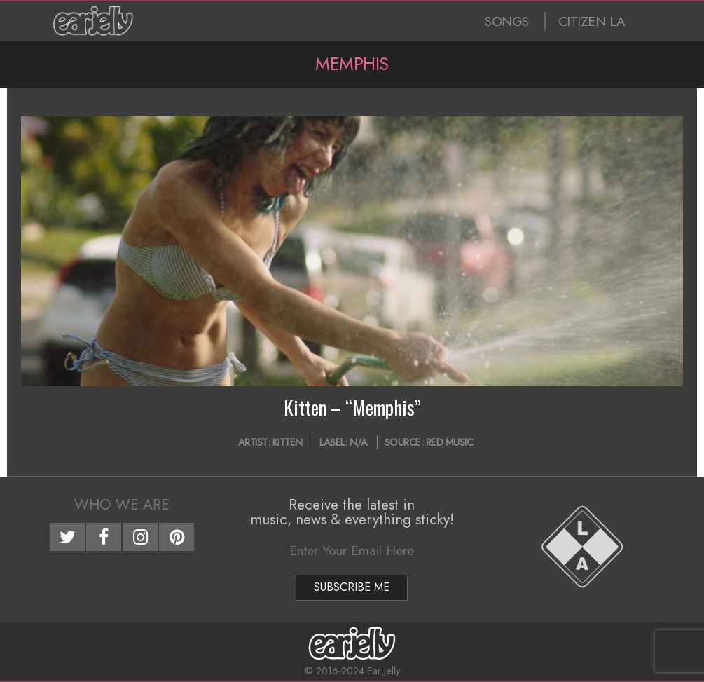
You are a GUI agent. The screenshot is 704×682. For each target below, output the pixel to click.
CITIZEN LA (592, 21)
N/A (359, 442)
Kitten (287, 442)
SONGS (507, 21)
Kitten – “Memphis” (352, 407)
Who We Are (122, 504)
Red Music (450, 442)
